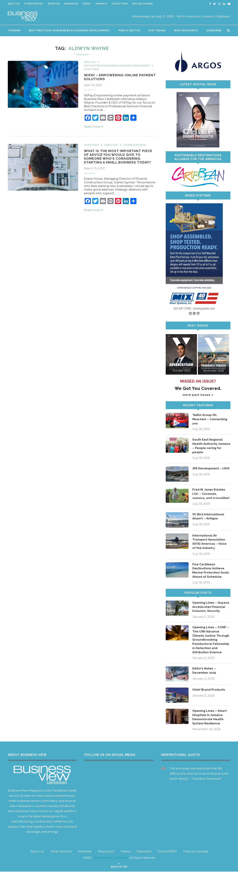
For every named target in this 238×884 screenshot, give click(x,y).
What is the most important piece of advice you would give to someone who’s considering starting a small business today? (119, 160)
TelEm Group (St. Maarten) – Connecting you (210, 419)
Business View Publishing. (111, 870)
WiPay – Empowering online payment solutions (112, 80)
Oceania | (207, 16)
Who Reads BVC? (186, 30)
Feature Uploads (142, 3)
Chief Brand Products (209, 701)
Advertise (54, 3)
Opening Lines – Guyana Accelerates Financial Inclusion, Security (211, 613)
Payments (101, 3)
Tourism (14, 30)
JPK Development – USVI (207, 471)
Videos (87, 3)
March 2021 (112, 148)
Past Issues (157, 30)
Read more (93, 130)
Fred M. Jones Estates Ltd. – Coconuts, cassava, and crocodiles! (209, 497)
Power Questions (137, 148)
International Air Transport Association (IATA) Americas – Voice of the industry (210, 547)
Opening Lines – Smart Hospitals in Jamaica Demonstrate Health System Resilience (210, 729)
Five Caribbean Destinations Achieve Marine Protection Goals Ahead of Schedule (211, 576)
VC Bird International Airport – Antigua (208, 522)
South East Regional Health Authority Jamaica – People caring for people (208, 446)
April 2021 (90, 62)
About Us (13, 3)
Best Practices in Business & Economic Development (69, 30)
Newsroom (71, 3)
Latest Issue (91, 72)
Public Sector (129, 30)
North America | (188, 16)
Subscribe (214, 30)
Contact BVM (119, 3)
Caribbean (222, 16)
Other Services (33, 3)
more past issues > (198, 395)
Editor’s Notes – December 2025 (204, 682)
